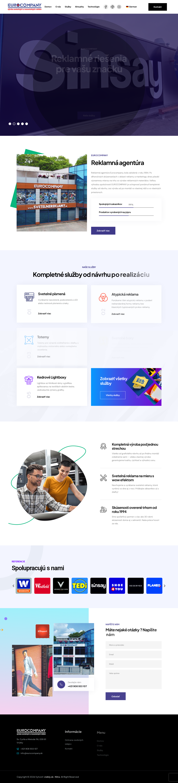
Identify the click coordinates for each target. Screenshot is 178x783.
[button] (10, 124)
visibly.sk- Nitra (52, 776)
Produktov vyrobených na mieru (117, 212)
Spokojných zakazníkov (112, 204)
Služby (68, 6)
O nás (58, 6)
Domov (48, 6)
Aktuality (79, 6)
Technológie (93, 6)
